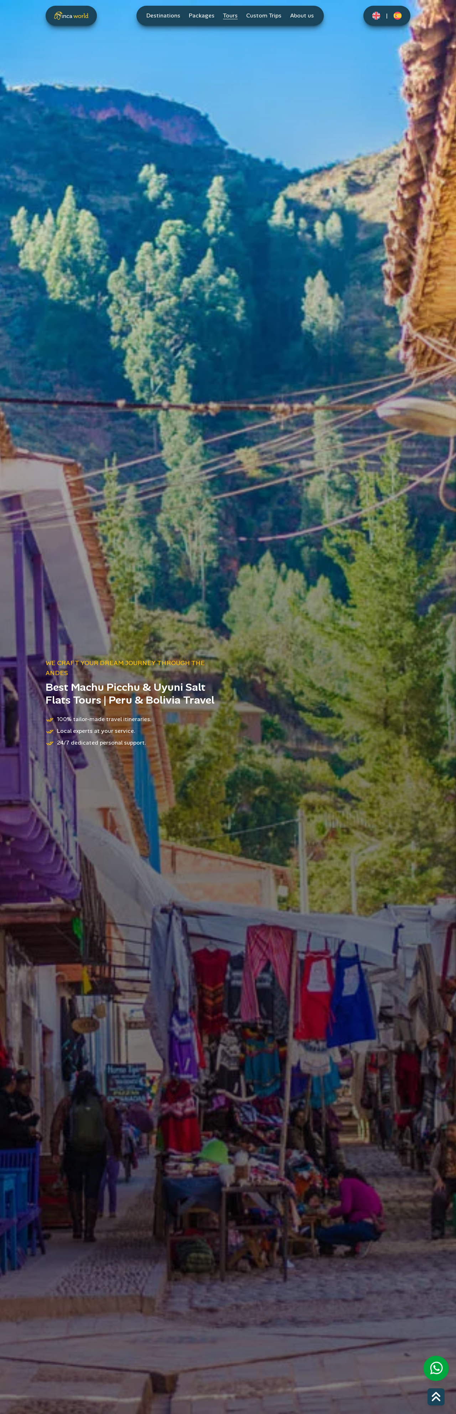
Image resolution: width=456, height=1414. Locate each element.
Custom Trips (263, 15)
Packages (201, 15)
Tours (230, 15)
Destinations (163, 15)
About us (302, 15)
